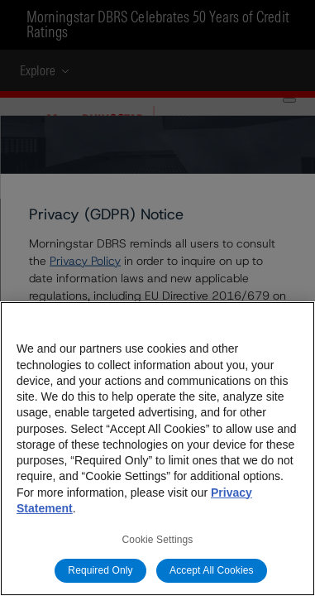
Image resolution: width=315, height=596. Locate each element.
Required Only (100, 570)
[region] (157, 448)
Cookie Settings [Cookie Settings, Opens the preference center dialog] (157, 540)
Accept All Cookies (211, 570)
